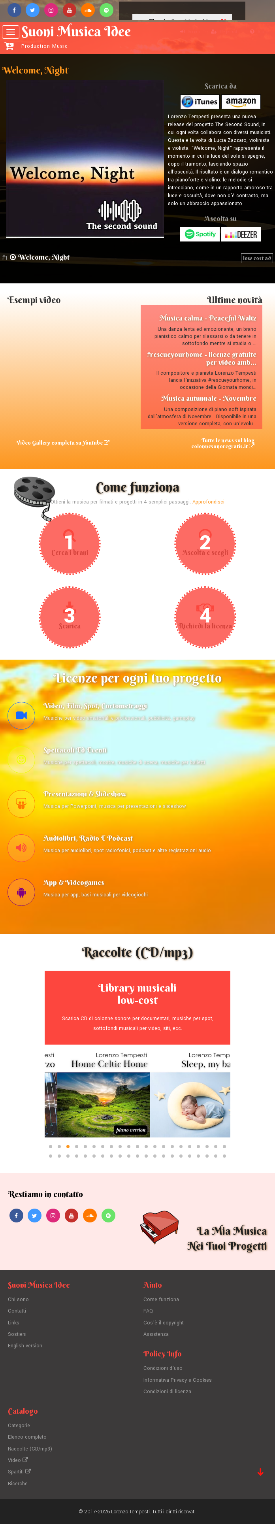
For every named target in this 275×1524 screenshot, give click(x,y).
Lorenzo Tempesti (130, 1510)
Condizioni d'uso (163, 1370)
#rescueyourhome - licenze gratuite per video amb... (201, 358)
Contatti (17, 1314)
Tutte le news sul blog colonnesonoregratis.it (222, 443)
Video (18, 1460)
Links (14, 1325)
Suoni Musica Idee (76, 36)
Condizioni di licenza (167, 1392)
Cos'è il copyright (163, 1325)
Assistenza (156, 1336)
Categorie (19, 1426)
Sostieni (17, 1336)
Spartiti (19, 1471)
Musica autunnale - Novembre (208, 398)
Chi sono (18, 1302)
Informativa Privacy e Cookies (177, 1381)
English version (25, 1347)
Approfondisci (208, 502)
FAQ (148, 1314)
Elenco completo (27, 1437)
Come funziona (161, 1302)
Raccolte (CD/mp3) (30, 1448)
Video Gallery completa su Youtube (62, 442)
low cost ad (257, 258)
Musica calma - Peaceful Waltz (207, 318)
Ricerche (18, 1482)
